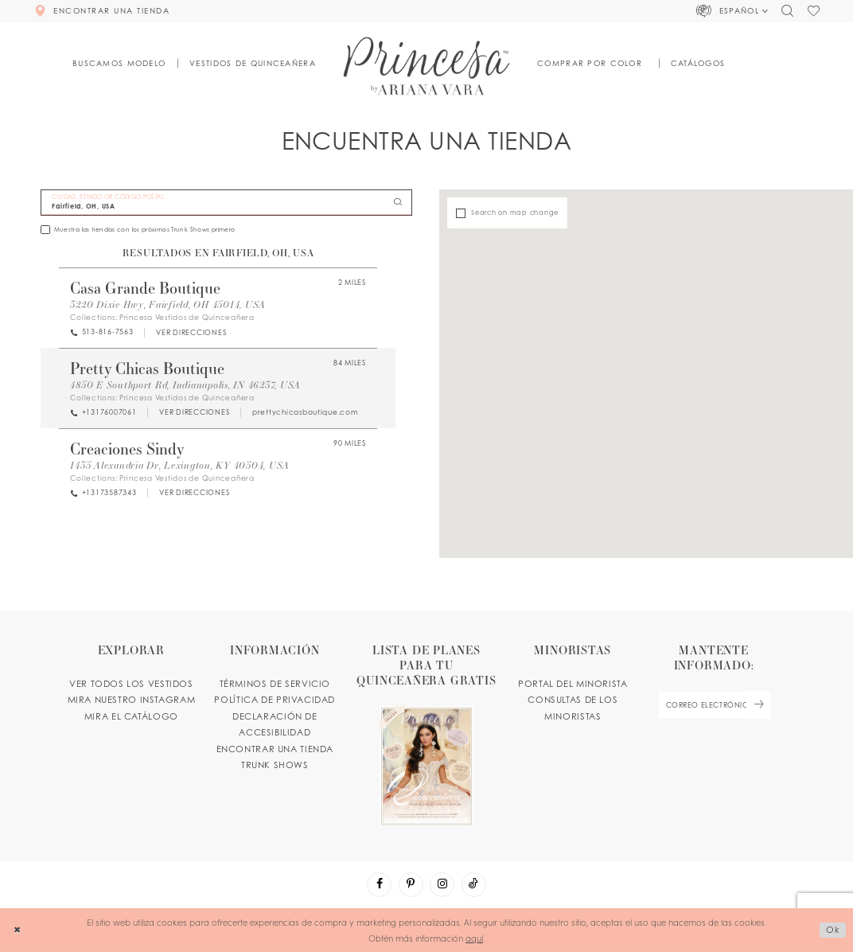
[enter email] (714, 705)
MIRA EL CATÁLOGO (131, 716)
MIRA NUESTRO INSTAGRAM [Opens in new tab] (132, 699)
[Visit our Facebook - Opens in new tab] (379, 884)
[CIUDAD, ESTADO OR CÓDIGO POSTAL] (226, 202)
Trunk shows (275, 765)
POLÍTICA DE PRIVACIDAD (274, 699)
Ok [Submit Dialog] (833, 929)
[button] (732, 11)
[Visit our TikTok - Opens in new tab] (474, 884)
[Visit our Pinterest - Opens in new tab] (411, 884)
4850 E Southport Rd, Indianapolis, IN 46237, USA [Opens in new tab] (185, 384)
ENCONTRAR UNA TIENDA (274, 749)
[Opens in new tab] (190, 332)
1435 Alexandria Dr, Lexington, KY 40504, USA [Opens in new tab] (180, 464)
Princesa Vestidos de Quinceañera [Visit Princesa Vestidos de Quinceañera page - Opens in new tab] (187, 317)
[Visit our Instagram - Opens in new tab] (442, 884)
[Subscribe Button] (758, 705)
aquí (474, 937)
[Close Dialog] (17, 930)
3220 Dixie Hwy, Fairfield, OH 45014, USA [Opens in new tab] (168, 304)
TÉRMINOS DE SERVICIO (275, 683)
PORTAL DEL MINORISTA (572, 683)
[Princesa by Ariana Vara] (427, 66)
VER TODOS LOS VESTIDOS (131, 683)
